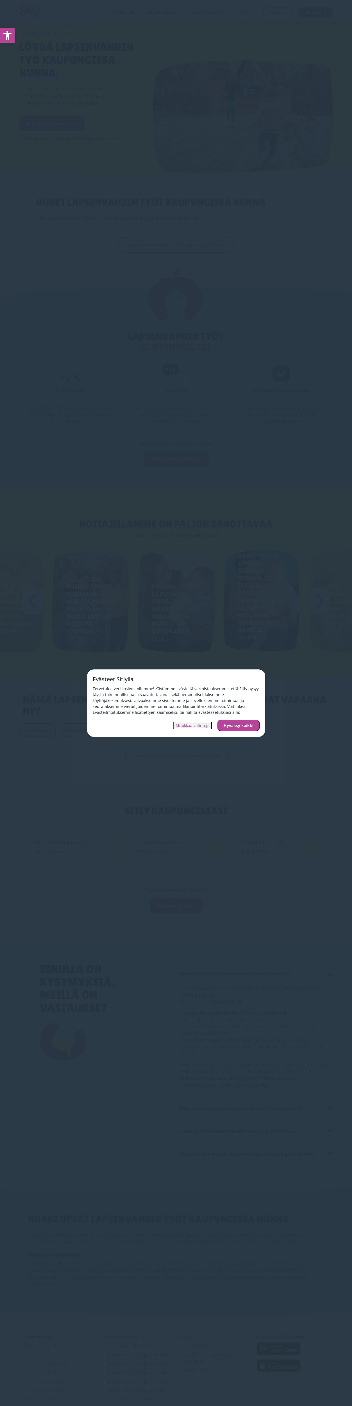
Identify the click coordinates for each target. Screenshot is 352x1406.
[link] (7, 35)
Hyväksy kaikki (238, 725)
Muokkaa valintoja (193, 725)
